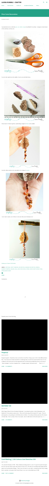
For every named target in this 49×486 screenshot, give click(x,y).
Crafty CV (19, 5)
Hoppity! (5, 352)
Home (3, 5)
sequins (27, 170)
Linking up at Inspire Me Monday (9, 263)
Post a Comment (9, 473)
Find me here (10, 5)
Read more (44, 366)
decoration (22, 267)
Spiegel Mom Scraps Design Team (34, 269)
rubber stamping (6, 269)
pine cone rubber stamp (20, 27)
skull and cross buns (20, 269)
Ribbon (37, 267)
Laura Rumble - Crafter (11, 2)
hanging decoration (30, 267)
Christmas (7, 267)
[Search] (43, 2)
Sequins (12, 269)
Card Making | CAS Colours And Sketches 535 (19, 459)
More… (37, 5)
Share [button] (3, 275)
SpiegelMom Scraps (6, 270)
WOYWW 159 (6, 406)
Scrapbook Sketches (28, 5)
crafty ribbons (14, 267)
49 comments (8, 419)
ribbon (27, 123)
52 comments (8, 366)
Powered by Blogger (24, 480)
